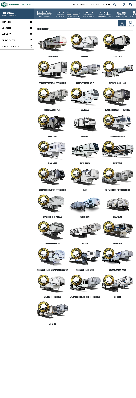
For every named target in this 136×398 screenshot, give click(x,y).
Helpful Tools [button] (99, 4)
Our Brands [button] (78, 4)
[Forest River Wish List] (123, 5)
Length (6, 27)
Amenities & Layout (14, 46)
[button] (116, 5)
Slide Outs (8, 40)
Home (4, 16)
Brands (6, 22)
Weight (6, 34)
